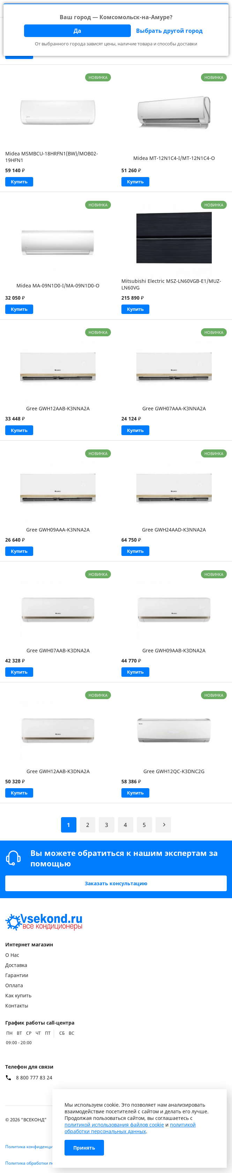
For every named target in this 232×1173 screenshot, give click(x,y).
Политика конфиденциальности (39, 1147)
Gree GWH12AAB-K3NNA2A (58, 410)
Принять (84, 1147)
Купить (20, 182)
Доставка (16, 965)
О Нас (12, 955)
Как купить (18, 995)
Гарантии (16, 975)
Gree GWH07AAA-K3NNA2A (174, 410)
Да (77, 31)
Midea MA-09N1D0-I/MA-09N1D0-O (57, 286)
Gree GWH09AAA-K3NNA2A (58, 532)
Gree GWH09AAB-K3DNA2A (173, 654)
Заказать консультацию (116, 883)
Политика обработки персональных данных (50, 1163)
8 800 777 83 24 (34, 1077)
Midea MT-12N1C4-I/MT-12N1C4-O (174, 158)
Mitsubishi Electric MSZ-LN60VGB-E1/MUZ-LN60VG (171, 285)
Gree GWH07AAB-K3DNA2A (58, 654)
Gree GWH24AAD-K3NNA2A (174, 532)
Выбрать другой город (169, 31)
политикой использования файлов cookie (114, 1124)
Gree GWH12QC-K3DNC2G (173, 776)
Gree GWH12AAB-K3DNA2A (58, 776)
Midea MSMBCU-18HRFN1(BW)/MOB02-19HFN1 (51, 156)
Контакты (16, 1005)
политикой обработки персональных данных (130, 1128)
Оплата (14, 985)
